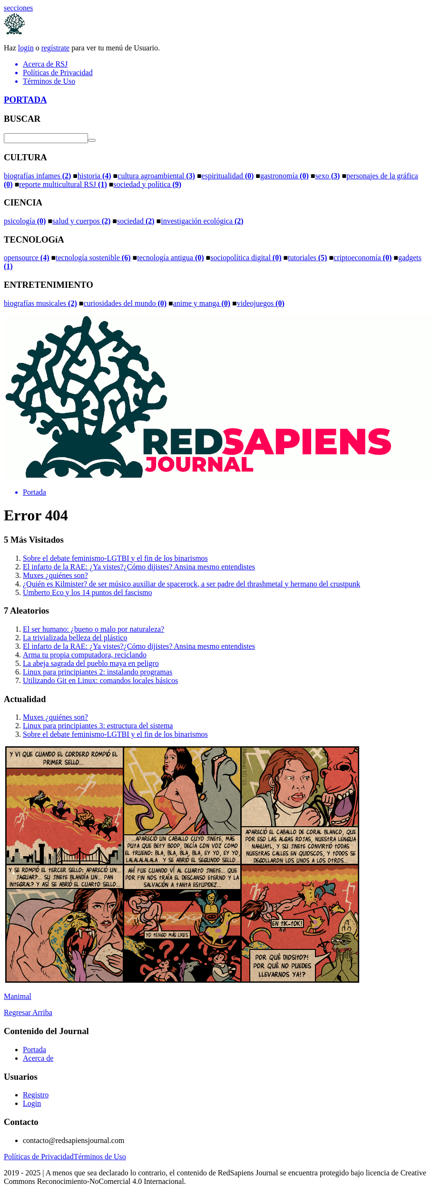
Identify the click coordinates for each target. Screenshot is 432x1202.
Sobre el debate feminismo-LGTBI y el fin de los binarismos (115, 558)
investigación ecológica (202, 221)
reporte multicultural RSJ (63, 184)
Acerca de (38, 1058)
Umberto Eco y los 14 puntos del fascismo (87, 592)
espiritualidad (228, 176)
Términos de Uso (100, 1157)
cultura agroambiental (156, 176)
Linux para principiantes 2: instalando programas (97, 672)
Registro (36, 1095)
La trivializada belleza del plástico (75, 638)
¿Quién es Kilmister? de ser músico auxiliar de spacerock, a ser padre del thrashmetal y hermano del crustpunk (191, 584)
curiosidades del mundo (125, 303)
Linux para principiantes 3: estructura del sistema (98, 726)
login (26, 48)
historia (94, 176)
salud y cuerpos (81, 221)
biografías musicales (40, 303)
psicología (25, 221)
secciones (18, 8)
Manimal (17, 996)
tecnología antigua (170, 258)
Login (32, 1103)
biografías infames (37, 176)
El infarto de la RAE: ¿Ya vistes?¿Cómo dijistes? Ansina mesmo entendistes (139, 567)
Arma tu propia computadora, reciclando (85, 655)
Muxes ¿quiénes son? (55, 575)
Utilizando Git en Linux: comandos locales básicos (100, 680)
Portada (34, 1050)
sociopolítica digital (245, 258)
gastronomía (284, 176)
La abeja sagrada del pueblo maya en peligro (91, 663)
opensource (26, 258)
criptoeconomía (363, 258)
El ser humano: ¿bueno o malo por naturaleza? (93, 629)
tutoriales (307, 258)
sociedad (136, 221)
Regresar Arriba (28, 1012)
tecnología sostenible (93, 258)
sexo (327, 176)
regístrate (55, 48)
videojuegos (261, 303)
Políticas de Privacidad (39, 1157)
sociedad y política (147, 184)
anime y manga (201, 303)
